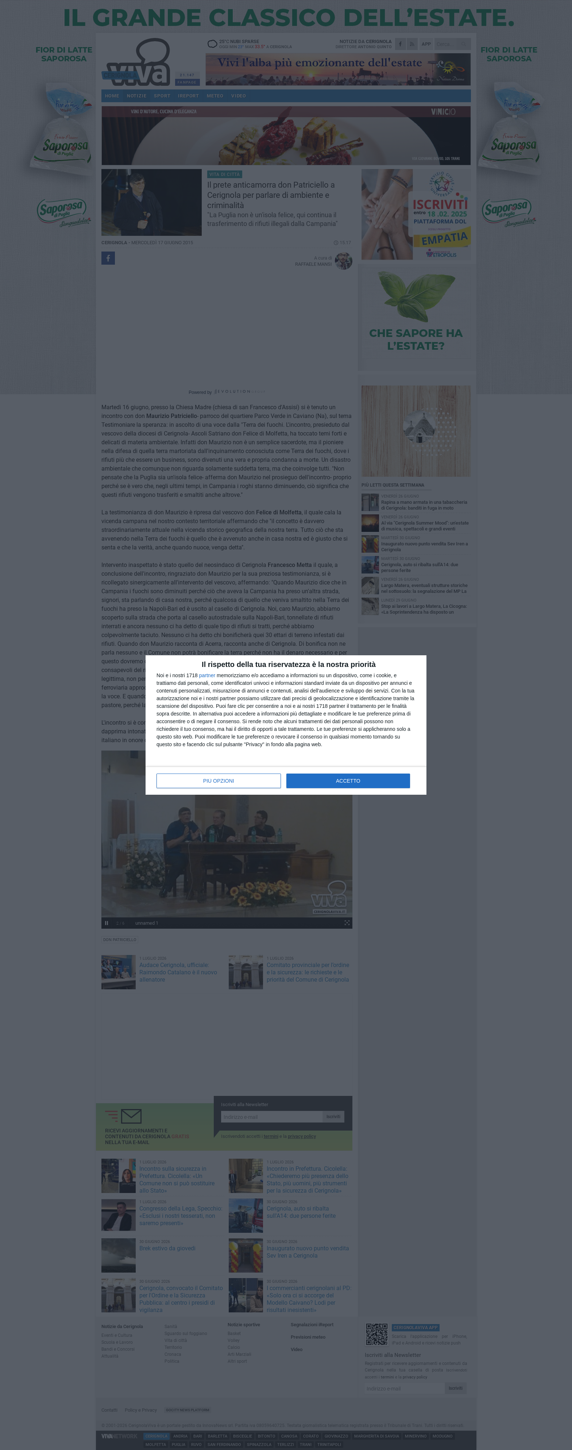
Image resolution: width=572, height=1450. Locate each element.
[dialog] (286, 725)
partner (207, 675)
